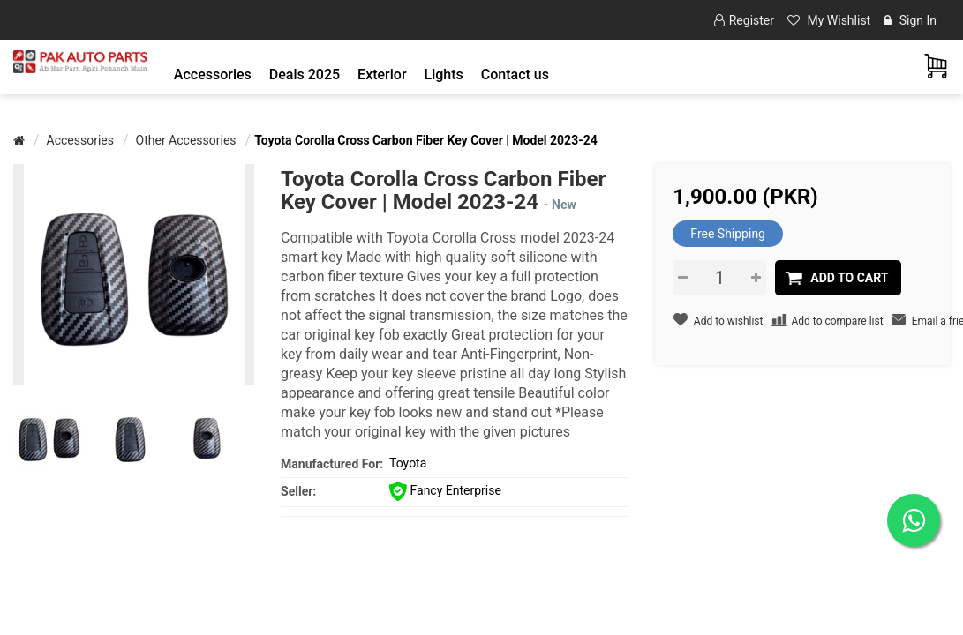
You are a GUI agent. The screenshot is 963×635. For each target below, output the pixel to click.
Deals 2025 (304, 74)
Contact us (515, 74)
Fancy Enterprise (445, 490)
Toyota (407, 463)
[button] (213, 75)
